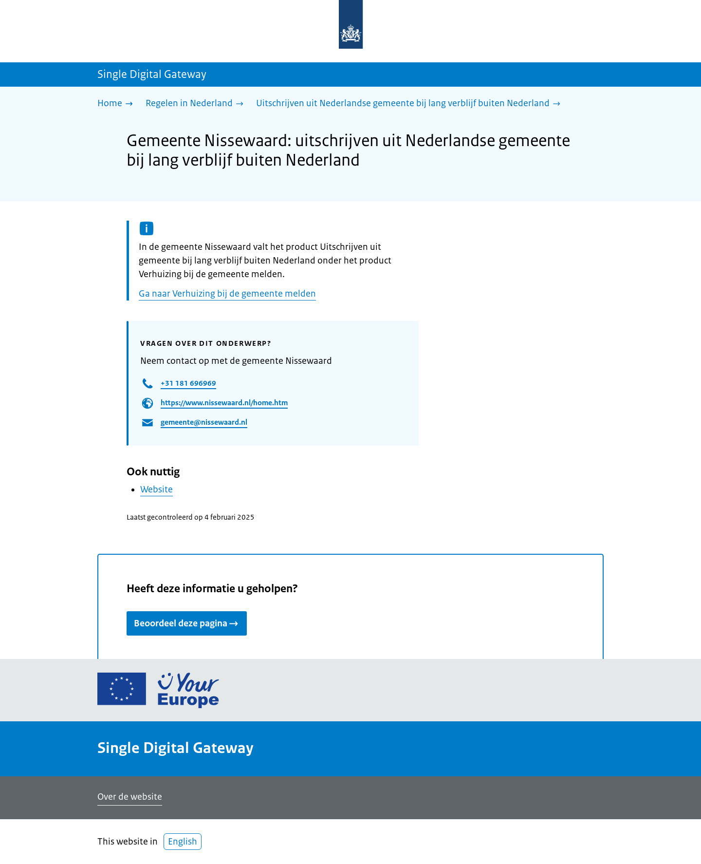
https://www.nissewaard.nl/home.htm (224, 402)
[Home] (117, 104)
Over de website (129, 797)
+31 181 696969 (188, 383)
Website (156, 489)
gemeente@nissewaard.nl (204, 422)
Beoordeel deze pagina (187, 623)
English (182, 841)
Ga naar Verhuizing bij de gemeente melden (227, 294)
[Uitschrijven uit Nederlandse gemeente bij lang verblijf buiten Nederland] (410, 104)
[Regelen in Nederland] (197, 104)
